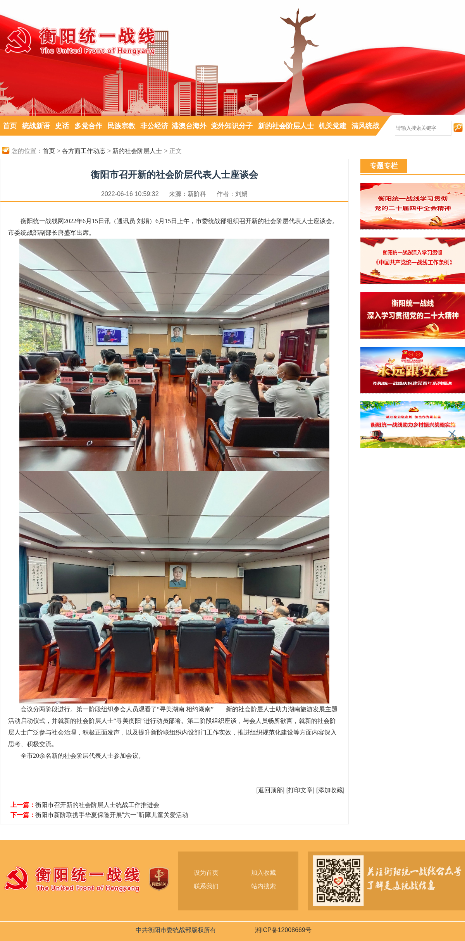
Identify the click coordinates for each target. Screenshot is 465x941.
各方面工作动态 (83, 151)
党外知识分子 (232, 126)
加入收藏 (263, 872)
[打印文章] (300, 790)
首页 (10, 126)
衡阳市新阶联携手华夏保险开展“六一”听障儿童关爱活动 (111, 815)
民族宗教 (121, 126)
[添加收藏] (330, 790)
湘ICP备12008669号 (283, 930)
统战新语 (36, 126)
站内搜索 (263, 886)
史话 (62, 126)
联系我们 (206, 886)
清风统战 (365, 126)
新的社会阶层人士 (286, 126)
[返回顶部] (270, 790)
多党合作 (88, 126)
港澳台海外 (189, 126)
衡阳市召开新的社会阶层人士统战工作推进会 (97, 805)
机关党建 (332, 126)
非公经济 (154, 126)
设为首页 (206, 872)
